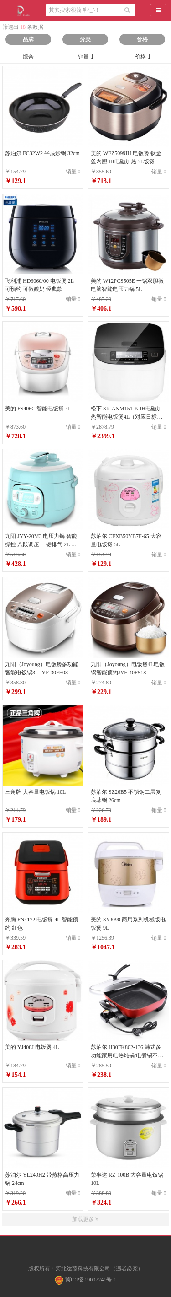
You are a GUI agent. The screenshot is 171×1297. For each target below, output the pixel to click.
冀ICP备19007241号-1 (86, 1279)
